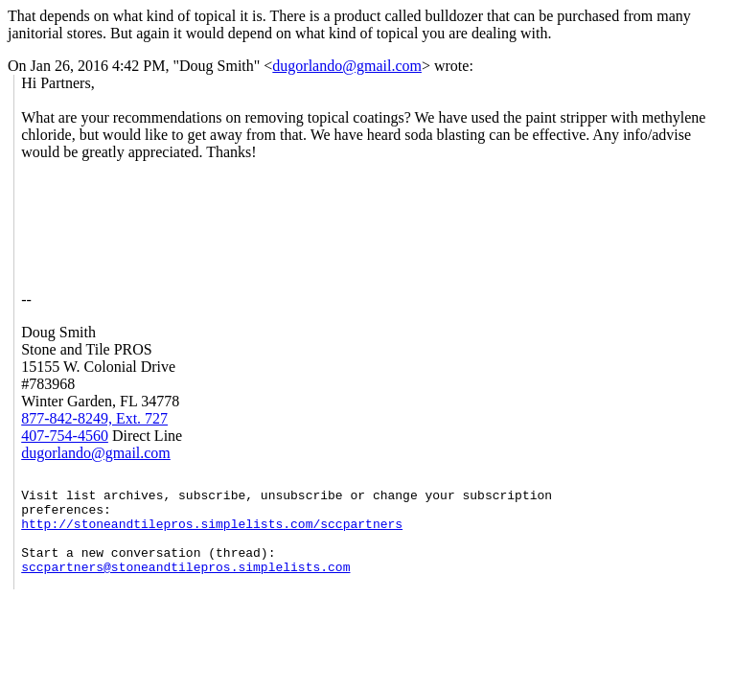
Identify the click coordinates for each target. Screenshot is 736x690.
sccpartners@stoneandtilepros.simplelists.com (185, 586)
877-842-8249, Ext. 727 (94, 418)
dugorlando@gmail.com (347, 66)
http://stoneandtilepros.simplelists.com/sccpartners (211, 534)
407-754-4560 (64, 435)
